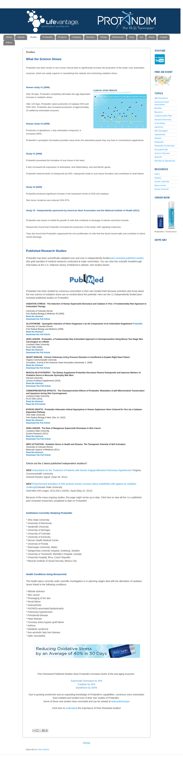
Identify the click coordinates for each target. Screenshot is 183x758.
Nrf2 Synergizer (161, 131)
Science (21, 37)
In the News (160, 123)
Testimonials (118, 37)
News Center (160, 186)
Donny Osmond (161, 189)
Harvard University (163, 120)
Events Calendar (162, 182)
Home (9, 37)
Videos (9, 42)
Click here (106, 497)
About (151, 37)
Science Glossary (162, 153)
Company (76, 37)
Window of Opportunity (165, 161)
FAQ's (157, 174)
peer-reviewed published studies (127, 258)
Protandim (47, 37)
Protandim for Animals (164, 146)
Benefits (158, 108)
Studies (33, 37)
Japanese (159, 127)
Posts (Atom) (43, 750)
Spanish (158, 157)
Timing (103, 37)
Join (141, 37)
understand (86, 708)
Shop (131, 37)
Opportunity (160, 135)
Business (90, 37)
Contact (163, 37)
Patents (158, 138)
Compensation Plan (163, 116)
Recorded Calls (161, 150)
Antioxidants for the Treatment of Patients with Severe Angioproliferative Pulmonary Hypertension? (82, 470)
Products (62, 37)
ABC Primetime (161, 98)
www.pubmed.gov (120, 701)
